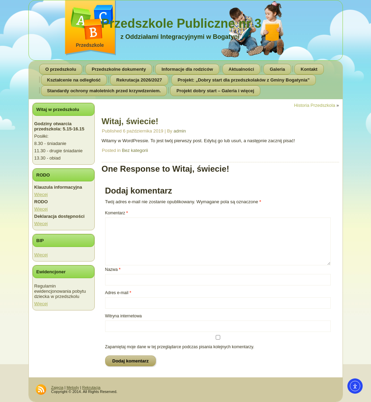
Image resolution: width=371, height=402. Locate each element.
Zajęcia (57, 387)
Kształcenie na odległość (74, 80)
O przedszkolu (60, 69)
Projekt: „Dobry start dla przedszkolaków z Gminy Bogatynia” (244, 80)
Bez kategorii (135, 150)
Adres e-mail (118, 292)
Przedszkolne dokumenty (119, 69)
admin (180, 131)
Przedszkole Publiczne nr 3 (181, 23)
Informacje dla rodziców (187, 69)
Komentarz (116, 213)
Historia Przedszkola (314, 105)
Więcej (41, 194)
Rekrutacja (91, 387)
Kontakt (309, 69)
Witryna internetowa (123, 316)
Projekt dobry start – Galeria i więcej (215, 90)
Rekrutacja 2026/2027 (139, 80)
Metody (73, 387)
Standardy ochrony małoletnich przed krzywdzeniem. (104, 90)
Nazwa (113, 269)
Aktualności (241, 69)
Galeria (277, 69)
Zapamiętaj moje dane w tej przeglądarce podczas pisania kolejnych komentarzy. (179, 346)
